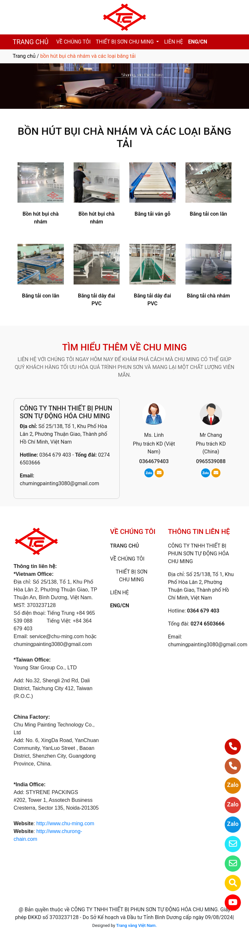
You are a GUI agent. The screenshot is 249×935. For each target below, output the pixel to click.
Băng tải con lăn (208, 214)
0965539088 (211, 461)
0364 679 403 (55, 455)
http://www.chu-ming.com (65, 823)
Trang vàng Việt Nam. (136, 925)
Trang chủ (24, 56)
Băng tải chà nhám (208, 296)
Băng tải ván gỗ (152, 214)
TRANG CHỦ (30, 42)
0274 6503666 (208, 624)
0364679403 (154, 461)
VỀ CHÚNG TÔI (73, 42)
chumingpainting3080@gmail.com (59, 483)
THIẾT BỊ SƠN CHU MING (125, 42)
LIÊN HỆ (173, 42)
